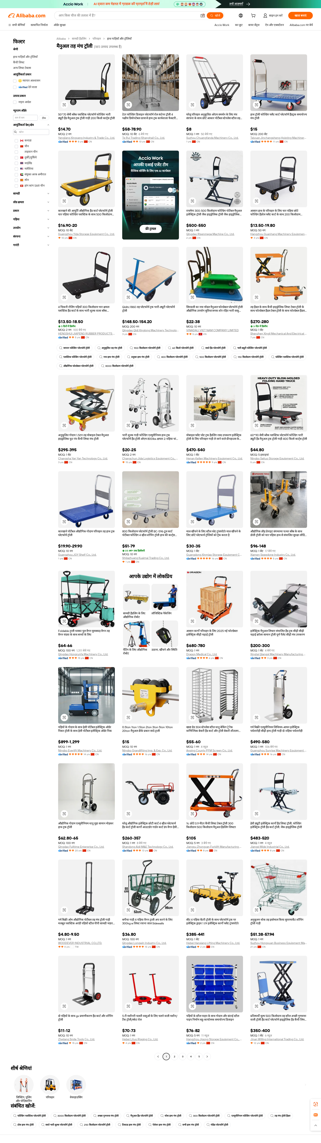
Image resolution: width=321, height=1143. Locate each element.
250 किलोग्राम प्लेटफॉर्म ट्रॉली (95, 1124)
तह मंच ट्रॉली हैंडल (280, 1115)
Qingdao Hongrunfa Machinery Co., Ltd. (83, 654)
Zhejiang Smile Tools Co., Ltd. (76, 1039)
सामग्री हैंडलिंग (79, 38)
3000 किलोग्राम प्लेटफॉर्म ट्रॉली (117, 366)
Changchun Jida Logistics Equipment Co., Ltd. (150, 458)
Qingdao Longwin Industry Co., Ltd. (144, 943)
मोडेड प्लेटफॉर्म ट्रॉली (217, 1124)
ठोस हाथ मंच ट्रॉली (23, 1124)
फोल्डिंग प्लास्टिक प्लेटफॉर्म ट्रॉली (287, 357)
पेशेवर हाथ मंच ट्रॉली (159, 1124)
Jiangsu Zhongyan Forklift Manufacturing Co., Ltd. (214, 846)
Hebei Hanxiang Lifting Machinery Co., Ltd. (213, 943)
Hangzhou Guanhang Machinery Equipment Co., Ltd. (278, 234)
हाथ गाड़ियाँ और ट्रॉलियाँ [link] (119, 38)
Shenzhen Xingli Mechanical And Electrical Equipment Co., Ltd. (278, 333)
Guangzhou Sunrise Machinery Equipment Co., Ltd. (278, 750)
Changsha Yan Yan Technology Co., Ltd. (83, 458)
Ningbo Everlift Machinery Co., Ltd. (80, 750)
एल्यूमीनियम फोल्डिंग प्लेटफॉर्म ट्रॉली (245, 1115)
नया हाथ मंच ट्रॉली (109, 357)
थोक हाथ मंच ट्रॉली (170, 1115)
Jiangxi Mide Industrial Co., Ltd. (269, 846)
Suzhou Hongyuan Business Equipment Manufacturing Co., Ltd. (278, 943)
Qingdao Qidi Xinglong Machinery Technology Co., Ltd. (150, 330)
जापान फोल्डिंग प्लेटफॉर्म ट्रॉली (74, 348)
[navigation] (31, 548)
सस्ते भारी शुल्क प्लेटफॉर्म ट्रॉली (56, 1124)
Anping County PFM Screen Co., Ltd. (209, 750)
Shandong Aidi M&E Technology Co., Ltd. (147, 846)
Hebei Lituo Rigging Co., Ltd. (140, 1039)
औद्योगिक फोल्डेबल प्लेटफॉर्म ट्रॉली (76, 366)
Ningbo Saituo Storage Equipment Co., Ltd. (277, 458)
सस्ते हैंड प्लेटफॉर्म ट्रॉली (213, 348)
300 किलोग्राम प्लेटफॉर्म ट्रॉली (204, 1115)
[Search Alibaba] (128, 15)
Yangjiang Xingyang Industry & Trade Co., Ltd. (86, 137)
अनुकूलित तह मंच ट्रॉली (109, 348)
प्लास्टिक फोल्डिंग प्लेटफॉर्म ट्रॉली (75, 357)
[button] (202, 15)
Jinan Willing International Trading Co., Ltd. (277, 1039)
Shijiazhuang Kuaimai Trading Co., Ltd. (145, 558)
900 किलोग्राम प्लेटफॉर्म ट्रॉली (145, 348)
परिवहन (97, 38)
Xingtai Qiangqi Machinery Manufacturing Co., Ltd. (278, 654)
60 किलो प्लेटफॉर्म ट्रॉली (180, 348)
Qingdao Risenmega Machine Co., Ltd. (210, 234)
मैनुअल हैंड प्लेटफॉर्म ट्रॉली (139, 1115)
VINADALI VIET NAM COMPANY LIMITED (212, 330)
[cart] (254, 16)
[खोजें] (215, 15)
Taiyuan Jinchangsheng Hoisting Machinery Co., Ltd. (278, 137)
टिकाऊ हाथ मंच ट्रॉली (129, 1124)
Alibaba (61, 38)
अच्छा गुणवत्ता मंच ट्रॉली (106, 1115)
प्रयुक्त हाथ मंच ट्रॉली (138, 357)
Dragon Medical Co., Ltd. (201, 654)
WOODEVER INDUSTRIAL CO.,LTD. (80, 943)
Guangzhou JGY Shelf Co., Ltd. (77, 554)
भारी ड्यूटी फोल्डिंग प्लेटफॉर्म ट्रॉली (250, 348)
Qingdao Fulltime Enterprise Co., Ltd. (81, 846)
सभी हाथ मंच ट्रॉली (188, 1124)
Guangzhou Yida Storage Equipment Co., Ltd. (86, 234)
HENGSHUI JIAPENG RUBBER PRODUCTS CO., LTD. (86, 333)
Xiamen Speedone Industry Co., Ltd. (273, 554)
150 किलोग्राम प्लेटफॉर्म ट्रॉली (248, 357)
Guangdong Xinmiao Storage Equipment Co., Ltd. (214, 554)
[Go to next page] (207, 1056)
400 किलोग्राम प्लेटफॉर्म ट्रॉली (172, 357)
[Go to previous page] (158, 1056)
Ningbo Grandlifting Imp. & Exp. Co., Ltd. (147, 750)
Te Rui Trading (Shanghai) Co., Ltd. (143, 137)
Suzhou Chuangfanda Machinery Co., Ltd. (212, 137)
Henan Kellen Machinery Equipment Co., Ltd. (214, 458)
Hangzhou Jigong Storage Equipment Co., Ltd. (214, 1039)
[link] (315, 1104)
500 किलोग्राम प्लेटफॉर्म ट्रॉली (210, 357)
